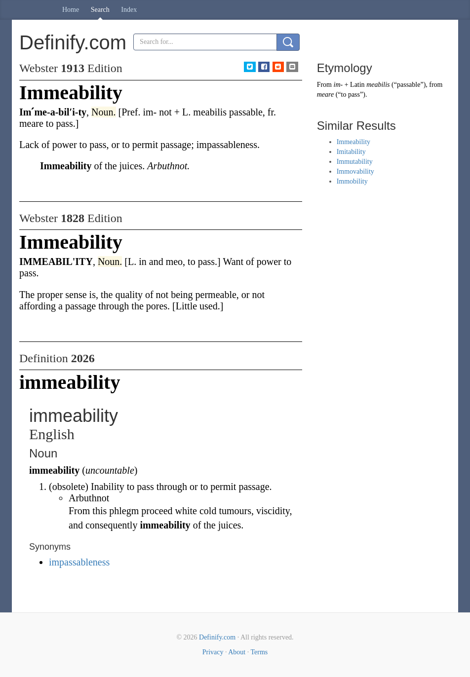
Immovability (355, 171)
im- (338, 84)
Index (129, 9)
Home (70, 9)
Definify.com (217, 637)
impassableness (79, 562)
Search (100, 9)
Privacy (213, 652)
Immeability (353, 142)
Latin (357, 84)
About (236, 652)
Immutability (355, 161)
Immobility (352, 181)
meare (325, 94)
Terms (259, 652)
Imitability (351, 151)
